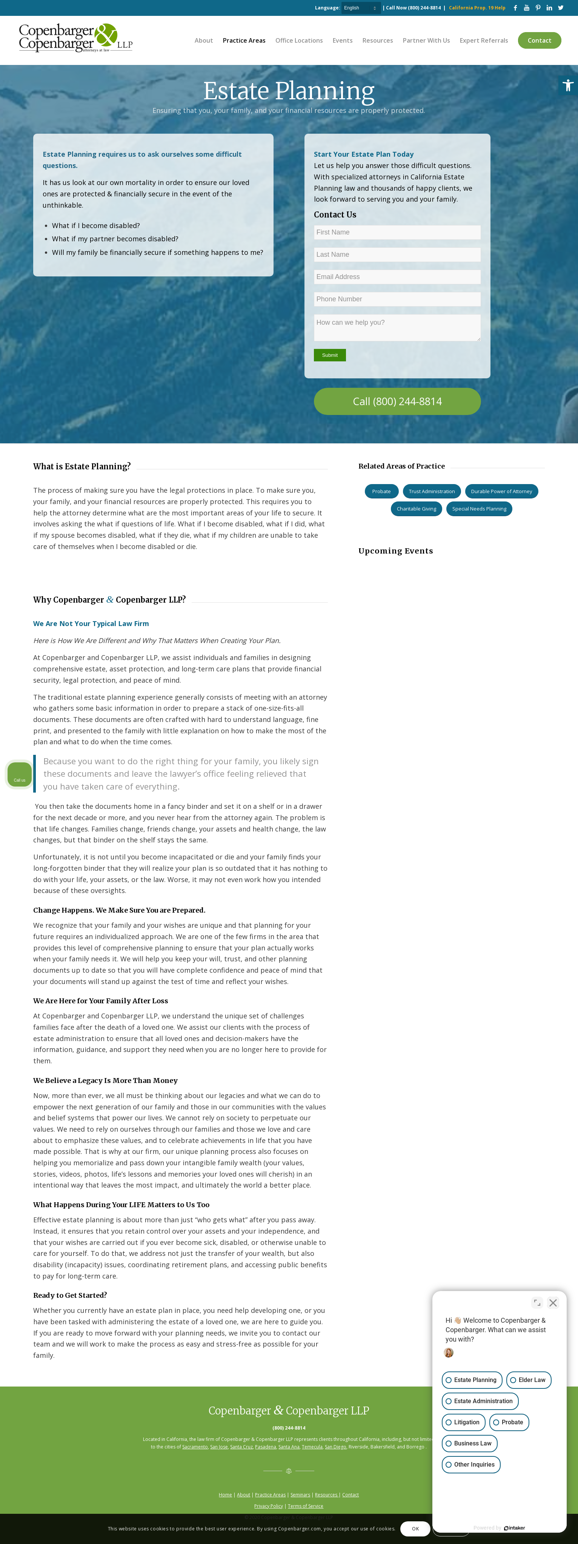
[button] (568, 85)
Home (225, 1495)
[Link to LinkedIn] (549, 7)
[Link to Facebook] (515, 7)
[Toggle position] (537, 1303)
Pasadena (265, 1447)
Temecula (312, 1447)
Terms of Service (305, 1506)
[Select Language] (361, 8)
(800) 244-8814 (424, 8)
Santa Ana (289, 1447)
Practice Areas (270, 1495)
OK (415, 1528)
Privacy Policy (268, 1506)
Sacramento (195, 1447)
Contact (350, 1495)
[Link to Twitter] (560, 7)
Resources (326, 1495)
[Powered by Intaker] (514, 1528)
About (243, 1495)
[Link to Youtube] (526, 7)
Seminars (300, 1495)
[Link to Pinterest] (538, 7)
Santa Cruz (241, 1447)
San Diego (335, 1447)
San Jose (219, 1447)
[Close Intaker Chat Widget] (553, 1303)
